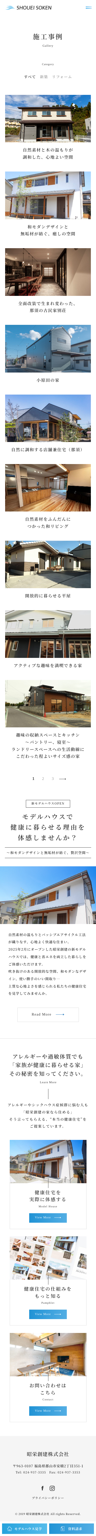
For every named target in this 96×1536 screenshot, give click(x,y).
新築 (44, 76)
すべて (30, 76)
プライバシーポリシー (48, 1498)
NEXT (63, 779)
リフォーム (62, 76)
